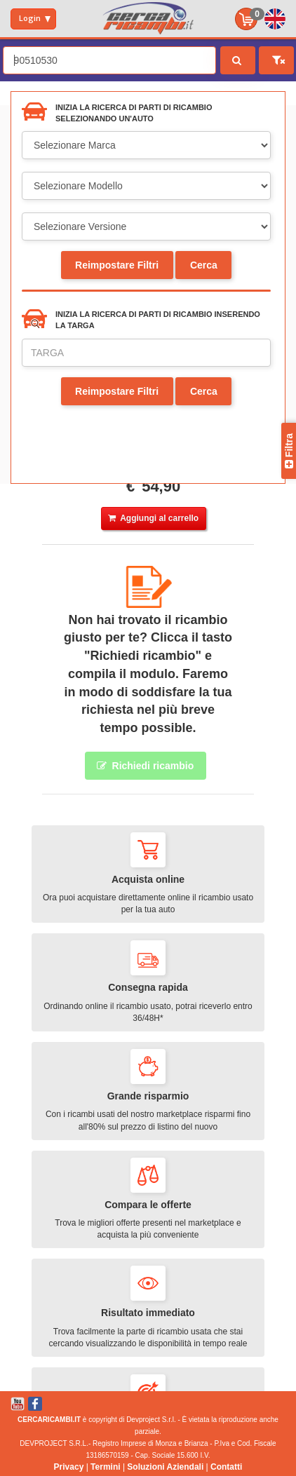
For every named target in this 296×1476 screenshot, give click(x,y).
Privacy (69, 1467)
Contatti (226, 1467)
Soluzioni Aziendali (165, 1467)
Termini (105, 1467)
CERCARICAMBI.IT (49, 1419)
